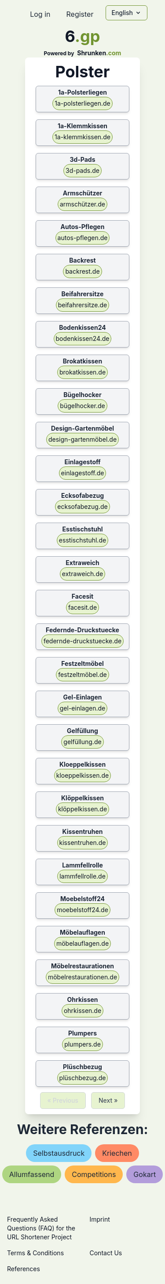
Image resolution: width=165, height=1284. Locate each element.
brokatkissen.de (82, 372)
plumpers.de (82, 1044)
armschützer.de (82, 204)
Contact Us (106, 1253)
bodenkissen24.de (83, 338)
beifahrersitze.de (82, 305)
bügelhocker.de (82, 405)
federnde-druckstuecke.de (82, 641)
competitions (94, 1174)
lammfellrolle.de (82, 876)
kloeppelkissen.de (82, 775)
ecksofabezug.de (82, 506)
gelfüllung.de (82, 741)
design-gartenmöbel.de (82, 439)
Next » (108, 1100)
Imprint (100, 1219)
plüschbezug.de (82, 1077)
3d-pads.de (82, 170)
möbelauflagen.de (82, 943)
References (23, 1269)
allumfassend (31, 1174)
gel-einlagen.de (82, 708)
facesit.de (82, 607)
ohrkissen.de (82, 1010)
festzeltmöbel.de (82, 674)
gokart (144, 1174)
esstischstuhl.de (82, 540)
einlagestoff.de (82, 473)
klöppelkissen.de (82, 809)
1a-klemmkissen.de (82, 137)
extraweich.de (82, 573)
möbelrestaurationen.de (82, 977)
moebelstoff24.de (82, 909)
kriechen (117, 1153)
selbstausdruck (58, 1153)
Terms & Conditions (35, 1253)
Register (79, 14)
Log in (40, 14)
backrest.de (82, 271)
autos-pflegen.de (83, 237)
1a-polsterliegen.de (82, 103)
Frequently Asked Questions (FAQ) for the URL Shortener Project (41, 1228)
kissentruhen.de (82, 842)
